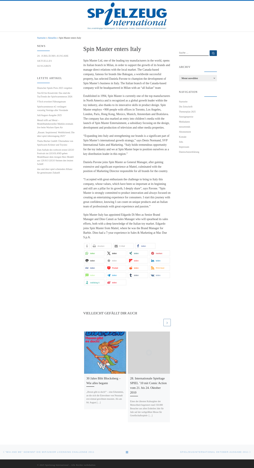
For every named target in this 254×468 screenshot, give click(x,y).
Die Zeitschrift (186, 106)
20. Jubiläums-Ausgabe (53, 56)
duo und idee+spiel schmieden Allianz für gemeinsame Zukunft (54, 171)
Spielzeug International (57, 465)
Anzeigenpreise (186, 116)
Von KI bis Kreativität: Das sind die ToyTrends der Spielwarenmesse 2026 (54, 95)
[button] (87, 246)
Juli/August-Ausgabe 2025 (49, 115)
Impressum (184, 147)
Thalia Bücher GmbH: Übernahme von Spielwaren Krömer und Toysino (55, 143)
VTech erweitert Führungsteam (51, 101)
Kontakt (182, 136)
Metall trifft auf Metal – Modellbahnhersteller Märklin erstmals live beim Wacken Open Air (55, 124)
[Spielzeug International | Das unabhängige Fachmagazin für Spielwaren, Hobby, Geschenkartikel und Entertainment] (127, 15)
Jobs (181, 142)
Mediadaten (184, 121)
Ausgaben (44, 66)
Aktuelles (52, 38)
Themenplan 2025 (187, 111)
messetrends (184, 126)
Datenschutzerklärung (189, 152)
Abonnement (185, 131)
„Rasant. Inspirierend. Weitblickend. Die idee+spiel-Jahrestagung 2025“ (56, 134)
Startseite (41, 38)
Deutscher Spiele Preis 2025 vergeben (54, 88)
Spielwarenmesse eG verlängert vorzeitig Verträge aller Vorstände (52, 108)
